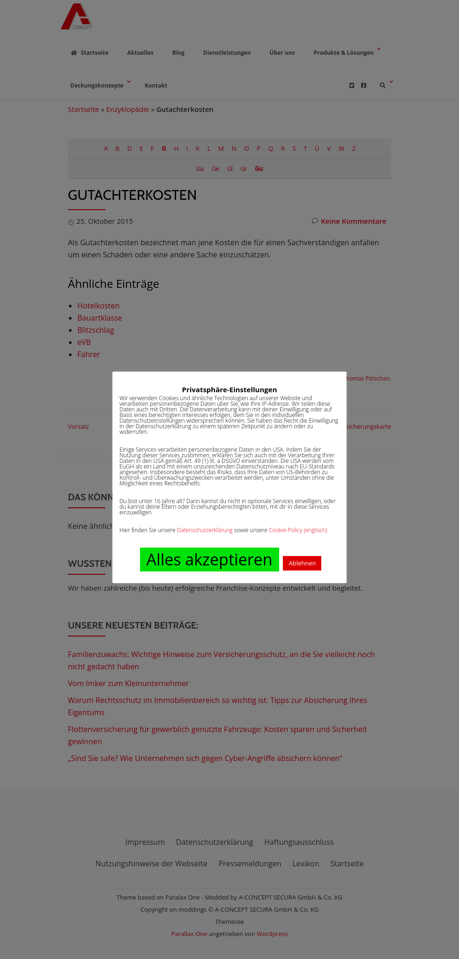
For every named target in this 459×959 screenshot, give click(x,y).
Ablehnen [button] (302, 563)
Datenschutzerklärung (205, 530)
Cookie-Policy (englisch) (298, 530)
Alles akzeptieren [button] (210, 559)
